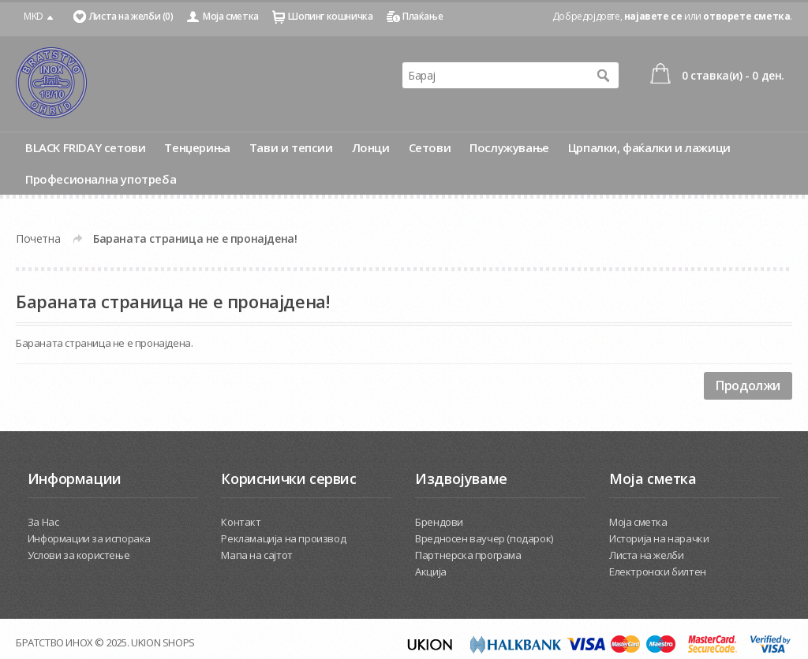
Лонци (371, 147)
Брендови (439, 522)
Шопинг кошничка (330, 16)
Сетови (430, 147)
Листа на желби (646, 555)
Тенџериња (197, 147)
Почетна (38, 238)
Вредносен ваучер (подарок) (484, 538)
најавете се (653, 16)
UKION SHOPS (163, 642)
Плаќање (422, 16)
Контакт (240, 522)
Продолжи (748, 385)
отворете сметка (746, 16)
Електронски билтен (657, 571)
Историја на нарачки (659, 538)
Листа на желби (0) (131, 16)
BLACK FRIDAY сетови (85, 147)
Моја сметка (231, 16)
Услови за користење (78, 555)
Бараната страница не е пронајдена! (195, 238)
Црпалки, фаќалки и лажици (649, 147)
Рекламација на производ (283, 538)
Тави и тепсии (291, 147)
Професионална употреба (100, 179)
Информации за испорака (89, 538)
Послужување (509, 147)
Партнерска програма (468, 555)
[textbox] (494, 75)
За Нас (43, 522)
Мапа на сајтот (256, 555)
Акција (431, 571)
